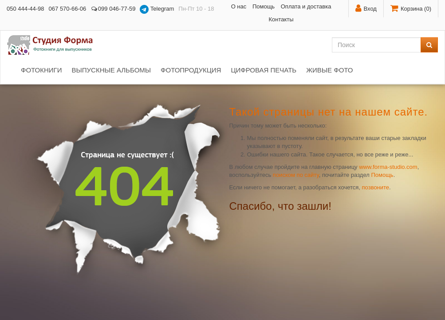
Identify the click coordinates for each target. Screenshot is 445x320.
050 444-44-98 (25, 8)
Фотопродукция (191, 70)
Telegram (157, 9)
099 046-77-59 (113, 8)
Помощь (263, 6)
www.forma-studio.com (388, 167)
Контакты (280, 19)
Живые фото (329, 70)
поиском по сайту (296, 175)
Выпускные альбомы (111, 70)
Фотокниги (41, 70)
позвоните (376, 187)
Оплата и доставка (306, 6)
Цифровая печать (263, 70)
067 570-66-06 (68, 8)
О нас (239, 6)
